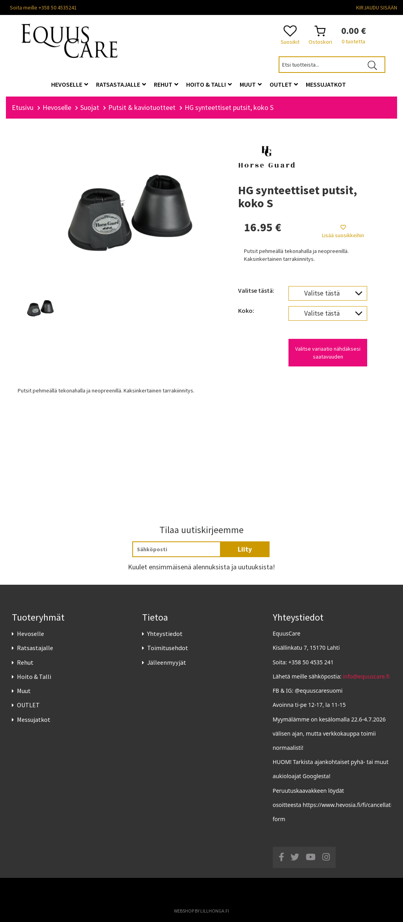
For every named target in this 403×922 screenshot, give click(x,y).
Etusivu (22, 107)
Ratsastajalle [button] (121, 84)
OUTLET (28, 705)
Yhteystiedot (165, 634)
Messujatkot (33, 719)
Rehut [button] (166, 84)
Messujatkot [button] (326, 84)
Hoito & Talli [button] (209, 84)
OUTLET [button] (284, 84)
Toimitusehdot (167, 648)
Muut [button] (251, 84)
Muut (24, 691)
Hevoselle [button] (69, 84)
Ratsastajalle (35, 648)
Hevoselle (30, 634)
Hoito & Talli (34, 676)
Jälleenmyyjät (166, 662)
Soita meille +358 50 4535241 (43, 7)
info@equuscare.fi (366, 676)
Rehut (25, 662)
